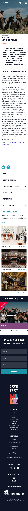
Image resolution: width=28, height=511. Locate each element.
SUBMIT (14, 372)
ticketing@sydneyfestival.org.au (14, 457)
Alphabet (11, 500)
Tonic (23, 500)
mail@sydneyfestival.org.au (14, 453)
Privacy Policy (14, 375)
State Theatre (5, 37)
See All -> (4, 222)
